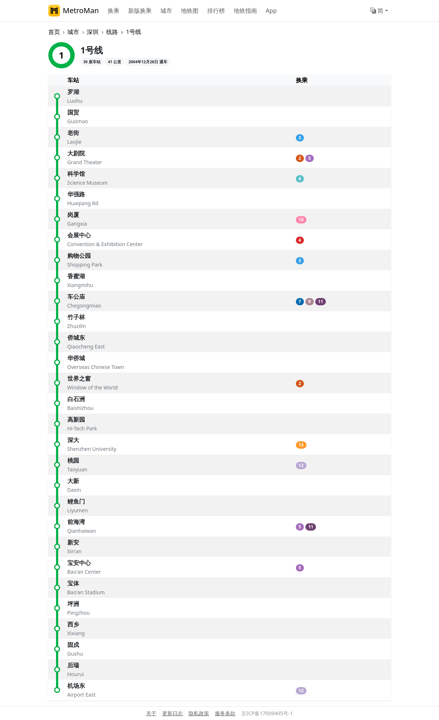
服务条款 (225, 713)
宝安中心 (79, 563)
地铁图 (189, 11)
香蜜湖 (76, 276)
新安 (73, 542)
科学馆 (76, 174)
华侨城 (76, 358)
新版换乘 (140, 11)
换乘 (113, 11)
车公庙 (76, 297)
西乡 (73, 624)
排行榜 (216, 11)
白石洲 (76, 399)
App (271, 11)
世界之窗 (79, 378)
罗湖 (73, 92)
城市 (166, 11)
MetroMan (73, 10)
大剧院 (76, 153)
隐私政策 (199, 713)
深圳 (92, 32)
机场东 (76, 686)
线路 (112, 32)
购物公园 (79, 256)
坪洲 (73, 604)
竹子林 (76, 317)
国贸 (73, 112)
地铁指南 (245, 11)
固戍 (73, 645)
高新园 (76, 419)
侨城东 (76, 337)
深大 (73, 440)
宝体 (73, 583)
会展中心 (79, 235)
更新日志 (172, 713)
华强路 (76, 194)
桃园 (73, 460)
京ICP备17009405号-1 (267, 713)
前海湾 (76, 522)
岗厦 (73, 215)
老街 (73, 133)
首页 (54, 32)
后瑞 (73, 665)
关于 (151, 713)
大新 (73, 481)
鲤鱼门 (76, 501)
